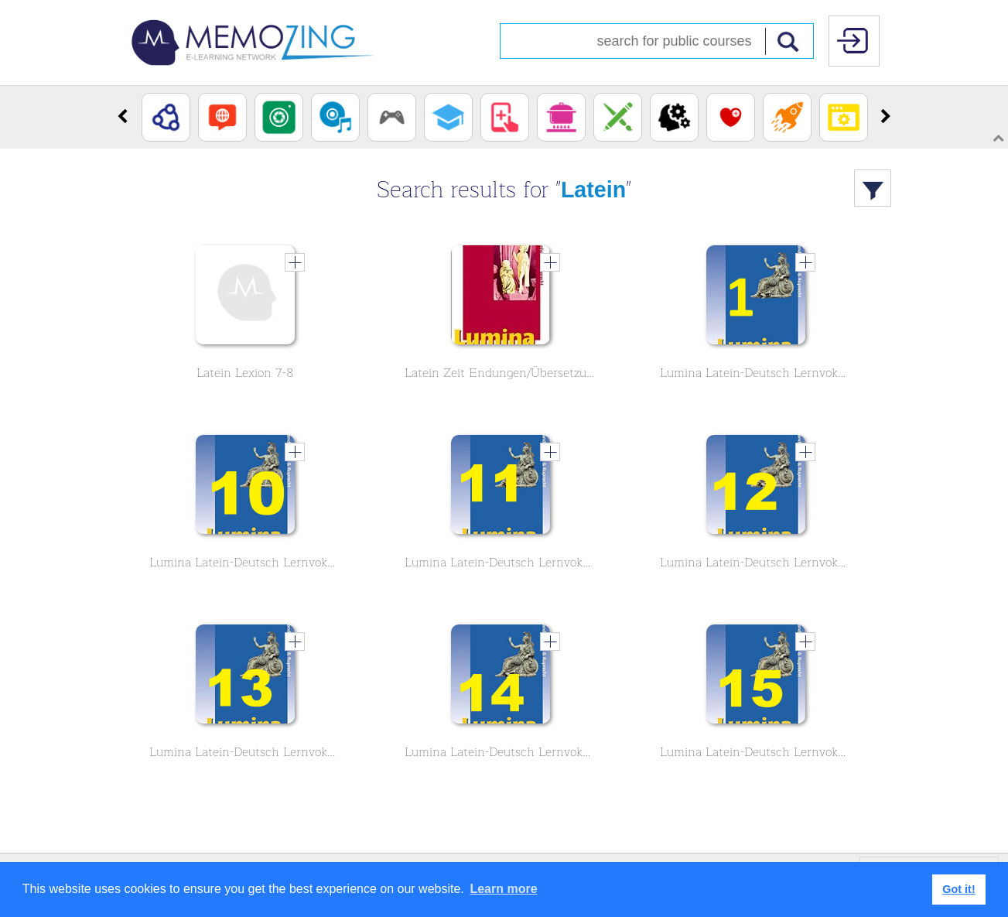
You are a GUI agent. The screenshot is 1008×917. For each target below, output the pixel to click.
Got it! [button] (958, 889)
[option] (166, 117)
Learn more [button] (503, 888)
